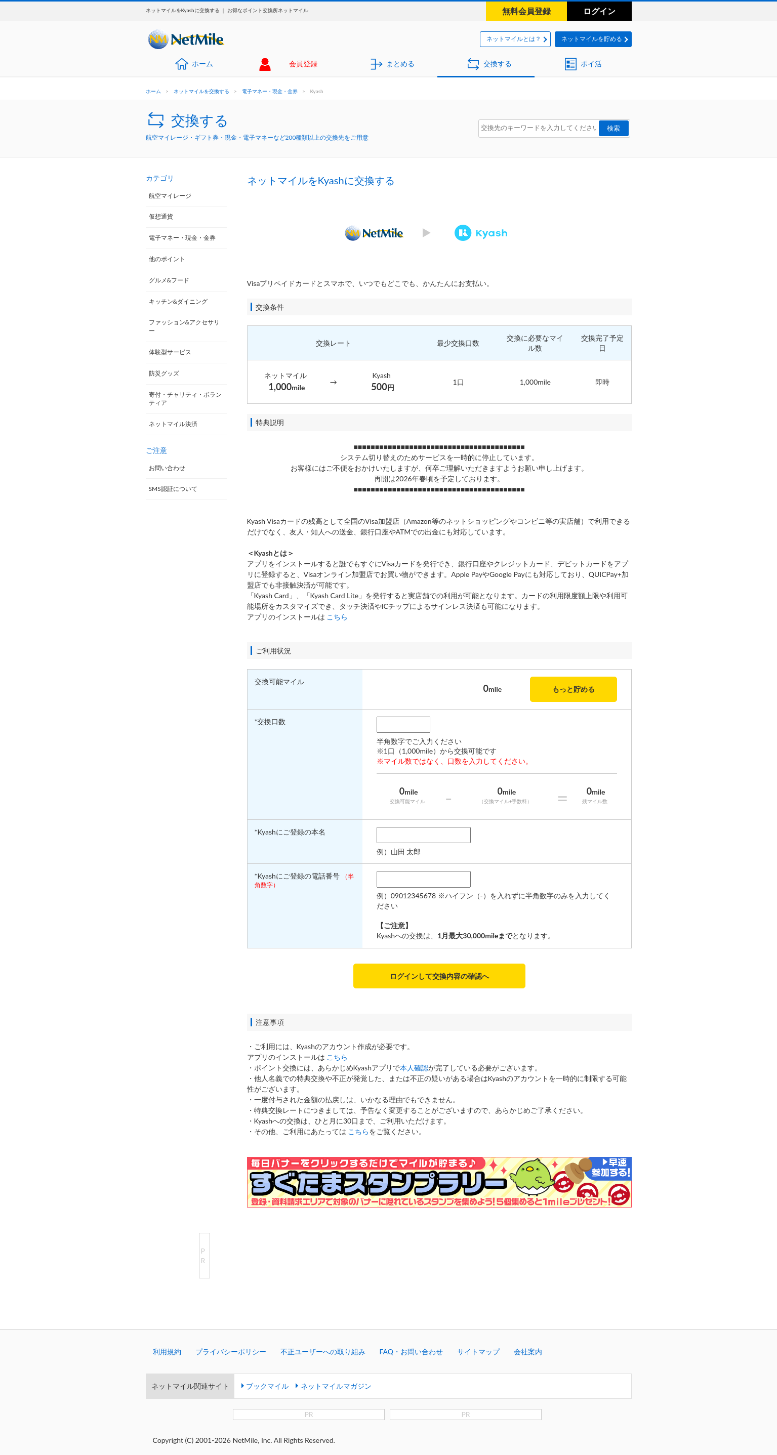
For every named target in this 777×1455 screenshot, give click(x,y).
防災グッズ (164, 373)
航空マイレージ (170, 195)
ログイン (599, 11)
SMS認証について (173, 488)
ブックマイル (267, 1386)
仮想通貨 (161, 216)
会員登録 (303, 63)
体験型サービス (170, 352)
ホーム (202, 63)
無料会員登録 (526, 11)
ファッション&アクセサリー (184, 326)
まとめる (400, 63)
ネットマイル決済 (173, 424)
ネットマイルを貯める (591, 39)
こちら (337, 616)
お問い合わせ (167, 468)
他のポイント (167, 259)
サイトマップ (478, 1351)
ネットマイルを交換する (201, 91)
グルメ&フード (169, 280)
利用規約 (167, 1351)
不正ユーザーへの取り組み (322, 1351)
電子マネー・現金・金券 (270, 91)
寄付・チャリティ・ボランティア (185, 399)
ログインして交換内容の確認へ (439, 976)
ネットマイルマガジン (336, 1386)
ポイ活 (591, 63)
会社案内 (528, 1351)
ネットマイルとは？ (513, 39)
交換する (497, 63)
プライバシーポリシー (230, 1351)
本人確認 (414, 1067)
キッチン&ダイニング (178, 301)
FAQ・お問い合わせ (411, 1351)
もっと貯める (573, 689)
